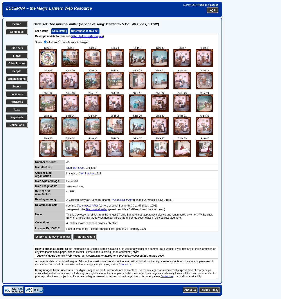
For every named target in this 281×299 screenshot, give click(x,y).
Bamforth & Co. (75, 167)
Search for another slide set (52, 236)
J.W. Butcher (86, 173)
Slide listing (59, 31)
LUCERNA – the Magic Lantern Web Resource (49, 8)
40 (67, 162)
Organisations (17, 78)
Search (16, 24)
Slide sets (17, 48)
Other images (16, 63)
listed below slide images (87, 36)
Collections (17, 125)
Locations (17, 94)
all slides (52, 42)
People (17, 71)
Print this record (85, 236)
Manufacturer (43, 167)
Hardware (17, 101)
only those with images (75, 42)
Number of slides (45, 162)
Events (17, 86)
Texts (16, 109)
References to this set (85, 31)
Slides (17, 55)
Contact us (16, 31)
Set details (41, 31)
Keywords (17, 117)
